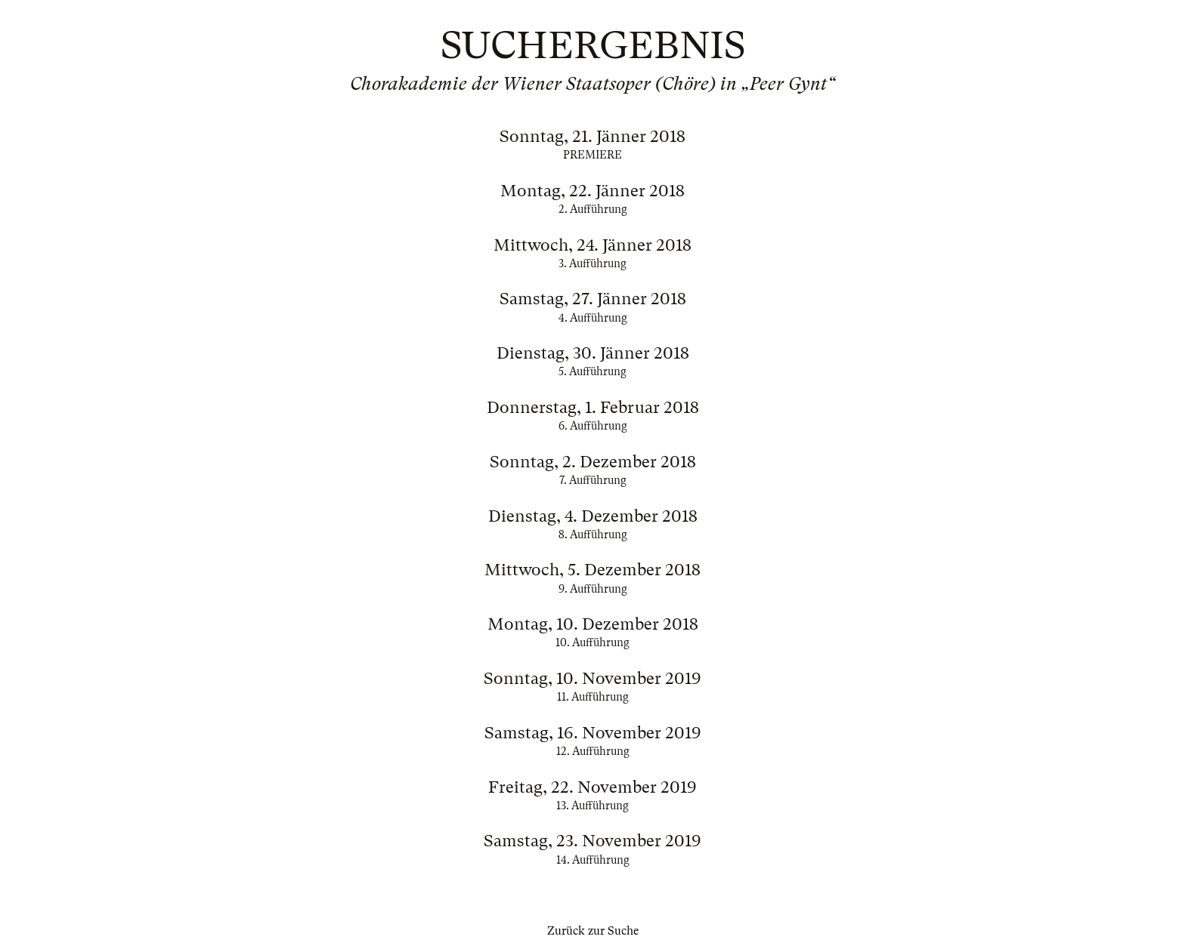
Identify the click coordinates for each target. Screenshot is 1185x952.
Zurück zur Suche (593, 931)
